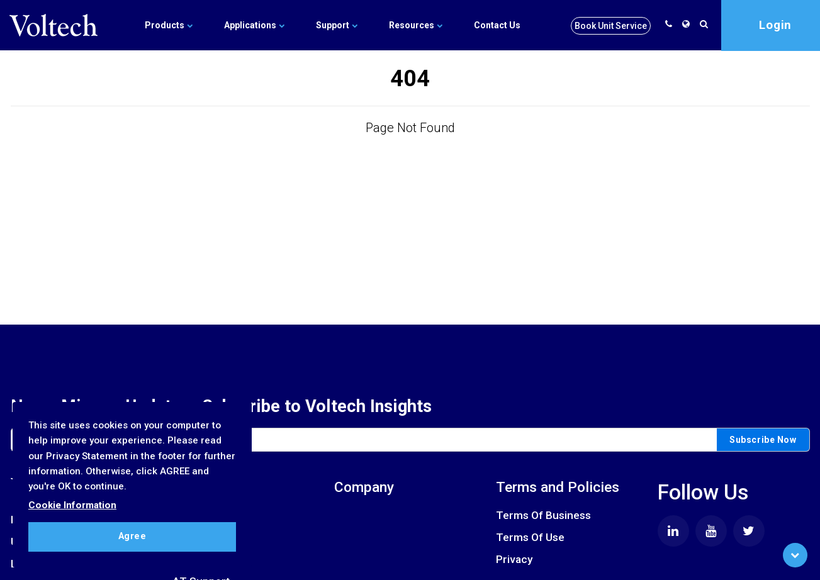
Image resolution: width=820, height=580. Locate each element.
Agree (132, 536)
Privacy (514, 559)
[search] (706, 24)
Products (169, 25)
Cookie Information (72, 505)
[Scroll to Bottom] (795, 555)
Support (336, 25)
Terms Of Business (543, 515)
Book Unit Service (611, 26)
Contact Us (497, 25)
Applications (254, 25)
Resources (415, 25)
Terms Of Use (530, 537)
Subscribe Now (762, 440)
